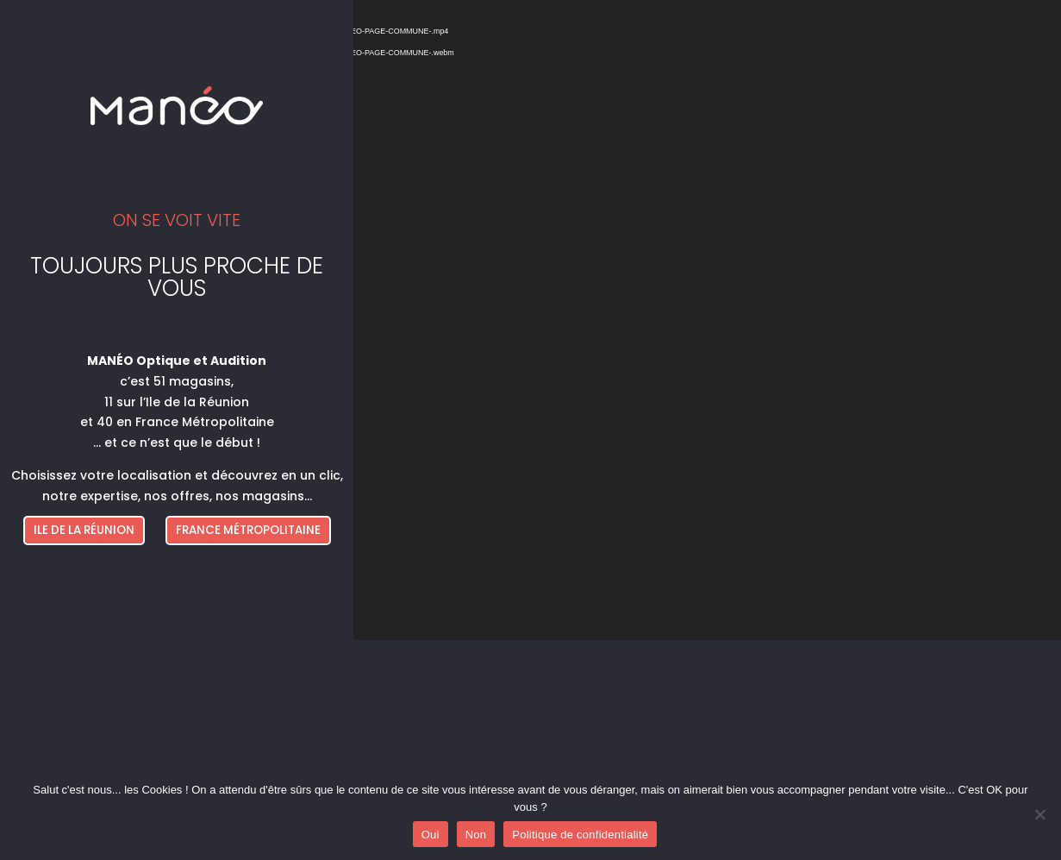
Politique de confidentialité (580, 834)
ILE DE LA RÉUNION (84, 530)
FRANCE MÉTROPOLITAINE (248, 530)
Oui (430, 834)
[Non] (1039, 814)
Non (476, 834)
